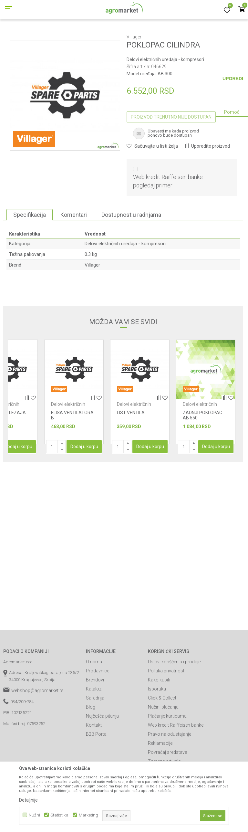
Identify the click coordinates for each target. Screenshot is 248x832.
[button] (152, 175)
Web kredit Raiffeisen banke (175, 754)
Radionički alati (64, 36)
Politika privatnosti (166, 699)
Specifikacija (29, 243)
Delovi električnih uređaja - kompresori (196, 36)
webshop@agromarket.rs (37, 719)
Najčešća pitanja (102, 745)
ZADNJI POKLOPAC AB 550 (202, 444)
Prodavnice (97, 699)
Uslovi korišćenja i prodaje (174, 690)
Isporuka (157, 718)
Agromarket (13, 36)
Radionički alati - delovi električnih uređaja (119, 36)
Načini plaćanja (163, 736)
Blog (90, 736)
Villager (92, 294)
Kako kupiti (159, 708)
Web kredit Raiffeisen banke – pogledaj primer (170, 210)
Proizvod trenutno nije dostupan (171, 146)
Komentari (73, 243)
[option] (74, 421)
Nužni (34, 815)
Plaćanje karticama (167, 745)
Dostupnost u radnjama (131, 243)
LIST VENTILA (131, 441)
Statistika (59, 815)
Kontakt (94, 754)
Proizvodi (37, 36)
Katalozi (94, 718)
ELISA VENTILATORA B (72, 444)
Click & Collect (162, 727)
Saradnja (95, 727)
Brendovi (95, 708)
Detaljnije (28, 800)
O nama (94, 690)
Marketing (88, 815)
